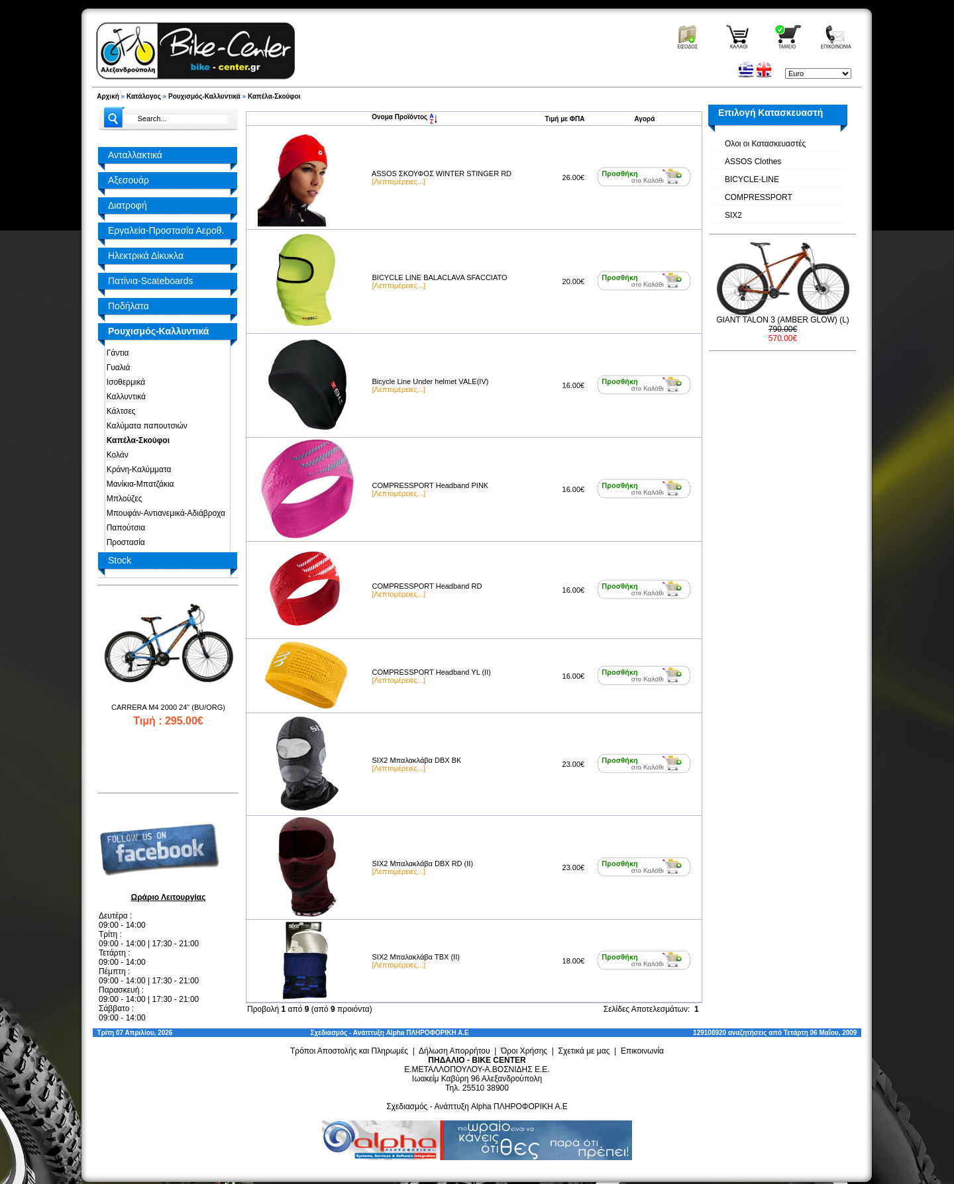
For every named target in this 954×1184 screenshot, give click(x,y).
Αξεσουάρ (128, 180)
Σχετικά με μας (584, 1051)
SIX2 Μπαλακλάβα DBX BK (417, 760)
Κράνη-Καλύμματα (136, 469)
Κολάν (115, 455)
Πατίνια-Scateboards (150, 280)
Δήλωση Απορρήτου (454, 1051)
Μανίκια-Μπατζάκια (138, 484)
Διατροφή (127, 205)
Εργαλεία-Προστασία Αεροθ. (166, 230)
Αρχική (108, 96)
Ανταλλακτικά (135, 155)
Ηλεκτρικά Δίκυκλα (146, 255)
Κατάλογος (144, 96)
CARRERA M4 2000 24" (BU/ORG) (168, 707)
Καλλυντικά (124, 396)
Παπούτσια (123, 527)
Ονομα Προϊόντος (404, 117)
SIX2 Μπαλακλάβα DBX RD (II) (423, 863)
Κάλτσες (119, 411)
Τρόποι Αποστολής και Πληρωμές (349, 1051)
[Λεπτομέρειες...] (398, 181)
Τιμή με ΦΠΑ (564, 119)
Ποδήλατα (128, 306)
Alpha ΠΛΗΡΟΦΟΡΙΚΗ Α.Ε (427, 1032)
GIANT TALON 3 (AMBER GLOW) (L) (782, 319)
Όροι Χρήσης (524, 1051)
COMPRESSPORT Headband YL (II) (431, 672)
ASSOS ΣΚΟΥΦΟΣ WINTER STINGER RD (441, 173)
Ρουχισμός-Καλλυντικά (204, 96)
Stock (119, 560)
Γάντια (115, 353)
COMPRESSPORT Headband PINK (430, 485)
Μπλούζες (122, 498)
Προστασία (123, 542)
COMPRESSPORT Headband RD (427, 586)
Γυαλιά (116, 367)
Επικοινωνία (642, 1051)
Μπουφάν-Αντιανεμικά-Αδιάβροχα (163, 513)
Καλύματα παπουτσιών (144, 425)
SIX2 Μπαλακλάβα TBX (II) (416, 957)
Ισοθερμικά (123, 382)
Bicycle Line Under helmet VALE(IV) (430, 381)
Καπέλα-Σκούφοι (274, 96)
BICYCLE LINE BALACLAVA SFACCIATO (439, 277)
